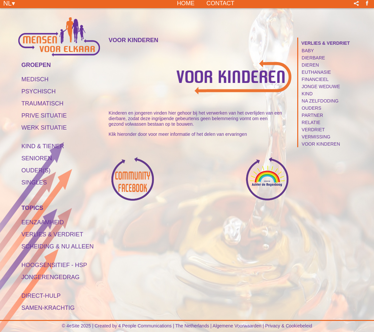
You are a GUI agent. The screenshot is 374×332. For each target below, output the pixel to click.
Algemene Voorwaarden (237, 325)
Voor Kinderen (321, 144)
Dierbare (313, 57)
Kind (307, 93)
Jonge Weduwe (321, 86)
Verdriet (313, 129)
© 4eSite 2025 (76, 325)
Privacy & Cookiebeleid (288, 325)
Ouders (311, 108)
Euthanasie (316, 72)
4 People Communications (144, 325)
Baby (308, 50)
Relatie (311, 122)
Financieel (315, 79)
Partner (312, 115)
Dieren (310, 65)
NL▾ (9, 3)
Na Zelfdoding (320, 100)
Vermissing (316, 136)
